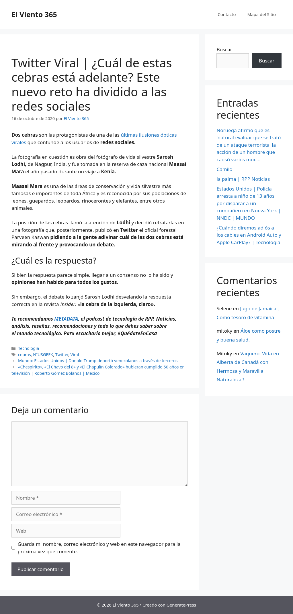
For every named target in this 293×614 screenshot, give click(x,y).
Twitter (61, 354)
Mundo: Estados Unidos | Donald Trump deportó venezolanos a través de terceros (97, 360)
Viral (75, 354)
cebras (24, 354)
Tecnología (28, 348)
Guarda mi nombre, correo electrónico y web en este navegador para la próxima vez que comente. (99, 548)
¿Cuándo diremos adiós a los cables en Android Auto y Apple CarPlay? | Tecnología (248, 235)
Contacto (227, 14)
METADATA (66, 318)
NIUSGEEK (43, 354)
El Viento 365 (34, 14)
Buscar (224, 49)
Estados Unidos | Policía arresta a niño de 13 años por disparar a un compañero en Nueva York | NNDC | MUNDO (248, 203)
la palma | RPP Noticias (243, 179)
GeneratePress (181, 605)
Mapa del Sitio (261, 14)
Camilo (224, 169)
